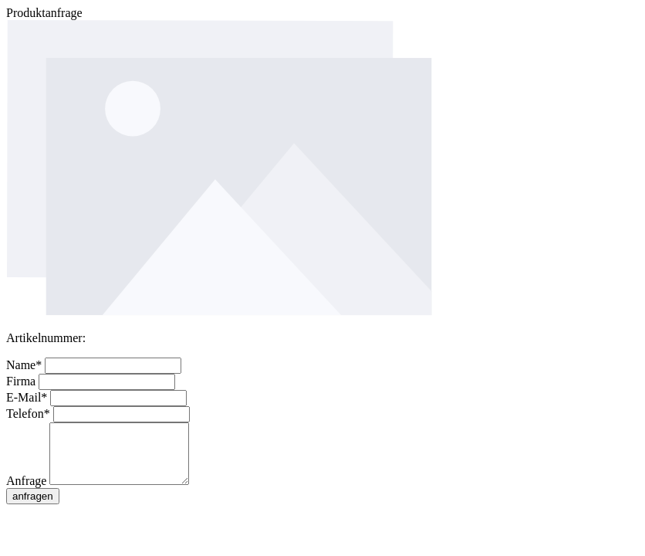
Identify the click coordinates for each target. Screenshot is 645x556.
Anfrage (27, 492)
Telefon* (29, 413)
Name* (25, 364)
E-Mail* (28, 397)
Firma (22, 381)
